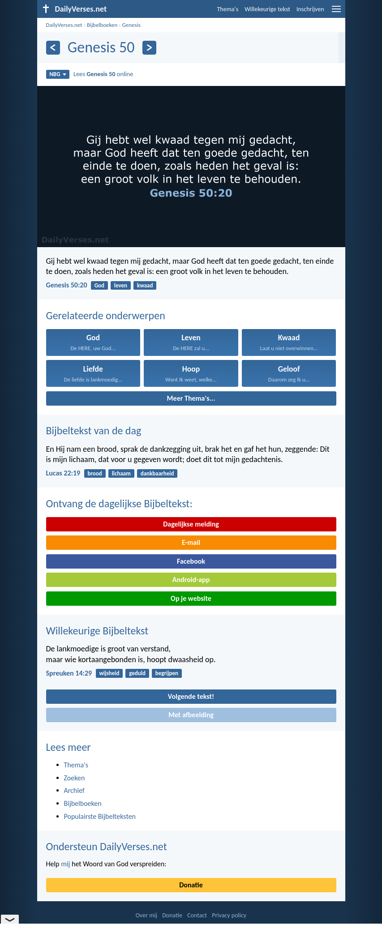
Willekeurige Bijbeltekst (97, 630)
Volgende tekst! (191, 696)
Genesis (131, 24)
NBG (57, 74)
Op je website (191, 598)
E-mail (191, 542)
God (99, 285)
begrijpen (166, 673)
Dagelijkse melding (191, 524)
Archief (74, 790)
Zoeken (74, 778)
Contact (197, 915)
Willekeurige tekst (267, 9)
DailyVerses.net (64, 24)
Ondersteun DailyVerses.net (106, 846)
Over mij (146, 915)
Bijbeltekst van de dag (94, 430)
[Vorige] (53, 48)
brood (94, 473)
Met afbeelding (191, 715)
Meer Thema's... (191, 398)
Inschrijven (310, 9)
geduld (137, 673)
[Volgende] (149, 48)
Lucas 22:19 (63, 473)
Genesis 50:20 (66, 285)
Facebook (191, 561)
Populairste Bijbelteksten (100, 816)
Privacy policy (229, 915)
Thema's (228, 9)
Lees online (103, 74)
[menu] (336, 12)
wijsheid (109, 673)
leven (120, 285)
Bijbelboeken (102, 24)
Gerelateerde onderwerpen (105, 315)
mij (65, 864)
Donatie (190, 885)
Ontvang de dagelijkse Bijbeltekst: (119, 503)
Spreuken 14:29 (69, 673)
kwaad (145, 285)
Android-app (191, 579)
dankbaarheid (157, 473)
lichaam (121, 473)
